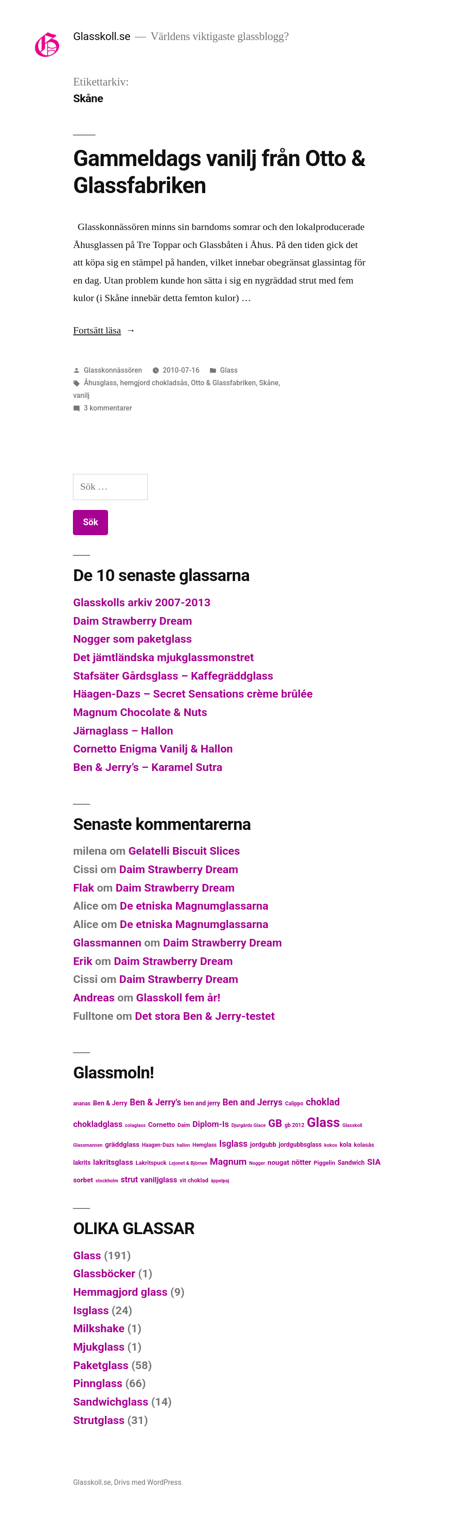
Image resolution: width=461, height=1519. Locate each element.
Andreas (93, 997)
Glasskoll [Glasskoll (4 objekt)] (352, 1125)
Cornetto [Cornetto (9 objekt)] (161, 1125)
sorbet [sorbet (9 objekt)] (83, 1180)
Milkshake (98, 1328)
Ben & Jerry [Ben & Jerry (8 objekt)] (110, 1103)
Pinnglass (97, 1383)
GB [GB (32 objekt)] (275, 1123)
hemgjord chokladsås (154, 383)
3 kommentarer (108, 408)
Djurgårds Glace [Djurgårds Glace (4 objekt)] (248, 1125)
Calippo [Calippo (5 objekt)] (294, 1103)
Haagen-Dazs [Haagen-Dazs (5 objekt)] (158, 1145)
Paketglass (100, 1365)
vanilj (81, 395)
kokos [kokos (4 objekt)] (330, 1145)
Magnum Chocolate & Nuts (140, 712)
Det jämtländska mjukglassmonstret (163, 657)
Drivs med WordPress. (148, 1482)
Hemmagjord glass (120, 1291)
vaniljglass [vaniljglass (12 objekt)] (158, 1179)
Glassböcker (104, 1273)
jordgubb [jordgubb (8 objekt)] (263, 1144)
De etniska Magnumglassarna (194, 905)
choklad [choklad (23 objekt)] (323, 1102)
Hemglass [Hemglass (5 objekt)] (204, 1145)
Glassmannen (107, 942)
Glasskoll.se (101, 36)
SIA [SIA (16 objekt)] (374, 1162)
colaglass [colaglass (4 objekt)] (135, 1125)
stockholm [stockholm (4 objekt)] (106, 1181)
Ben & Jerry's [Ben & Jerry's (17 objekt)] (155, 1102)
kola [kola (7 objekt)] (345, 1144)
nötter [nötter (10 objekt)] (301, 1162)
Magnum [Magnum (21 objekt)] (228, 1161)
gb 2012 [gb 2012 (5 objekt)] (294, 1125)
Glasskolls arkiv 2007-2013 (141, 602)
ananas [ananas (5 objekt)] (81, 1103)
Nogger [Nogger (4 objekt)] (257, 1163)
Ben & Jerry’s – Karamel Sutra (147, 767)
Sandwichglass (110, 1401)
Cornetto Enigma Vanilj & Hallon (153, 748)
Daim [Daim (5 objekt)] (184, 1125)
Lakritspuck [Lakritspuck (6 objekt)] (151, 1162)
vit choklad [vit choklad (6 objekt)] (194, 1180)
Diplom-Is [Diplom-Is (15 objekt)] (211, 1124)
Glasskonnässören (113, 370)
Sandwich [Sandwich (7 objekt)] (351, 1162)
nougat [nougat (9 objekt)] (278, 1162)
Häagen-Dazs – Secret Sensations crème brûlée (192, 693)
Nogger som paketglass (132, 638)
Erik (82, 961)
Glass (229, 370)
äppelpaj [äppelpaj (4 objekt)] (220, 1181)
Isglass (90, 1310)
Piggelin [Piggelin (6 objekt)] (324, 1162)
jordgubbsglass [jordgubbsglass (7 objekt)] (300, 1144)
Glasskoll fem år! (178, 997)
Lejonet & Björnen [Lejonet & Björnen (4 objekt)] (188, 1163)
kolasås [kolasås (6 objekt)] (364, 1144)
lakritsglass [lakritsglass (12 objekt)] (113, 1162)
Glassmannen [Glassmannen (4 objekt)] (87, 1145)
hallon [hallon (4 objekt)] (183, 1145)
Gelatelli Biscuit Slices (184, 850)
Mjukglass (98, 1346)
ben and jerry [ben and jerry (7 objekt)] (202, 1103)
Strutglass (98, 1420)
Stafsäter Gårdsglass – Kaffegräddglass (173, 675)
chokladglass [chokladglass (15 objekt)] (97, 1124)
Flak (83, 887)
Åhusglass (100, 383)
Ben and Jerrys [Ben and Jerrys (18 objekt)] (252, 1102)
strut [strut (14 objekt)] (129, 1179)
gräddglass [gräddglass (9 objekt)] (122, 1144)
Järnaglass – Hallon (123, 730)
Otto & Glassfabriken (223, 383)
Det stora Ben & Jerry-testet (205, 1016)
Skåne (269, 383)
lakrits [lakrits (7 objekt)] (81, 1162)
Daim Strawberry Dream (132, 620)
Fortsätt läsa (104, 330)
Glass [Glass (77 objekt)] (323, 1122)
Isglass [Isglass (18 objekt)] (233, 1144)
